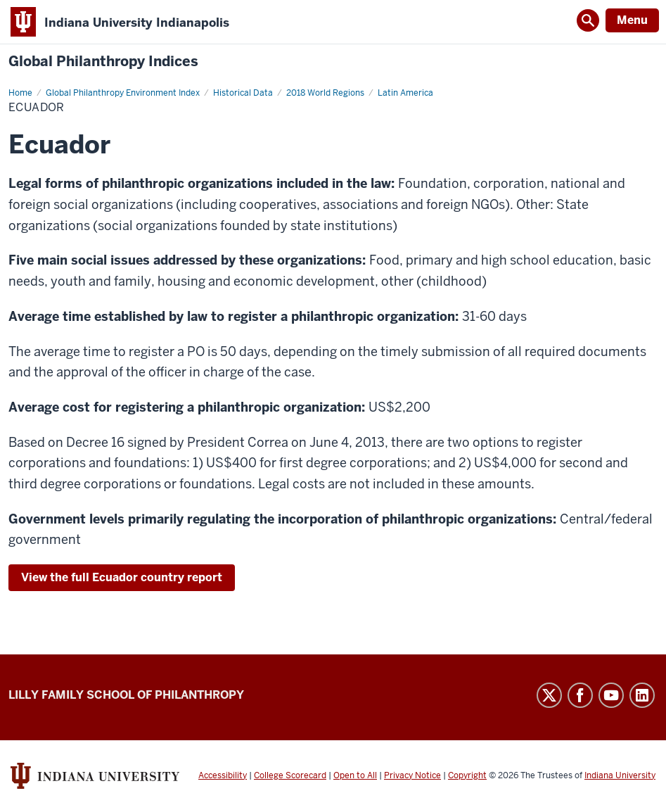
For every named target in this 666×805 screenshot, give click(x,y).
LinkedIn (642, 695)
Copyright (467, 775)
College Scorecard (290, 775)
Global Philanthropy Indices (103, 61)
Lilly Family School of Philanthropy (126, 694)
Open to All (355, 775)
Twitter (549, 695)
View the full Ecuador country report (121, 577)
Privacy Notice (412, 775)
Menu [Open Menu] (632, 20)
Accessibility (222, 775)
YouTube (611, 695)
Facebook (580, 695)
